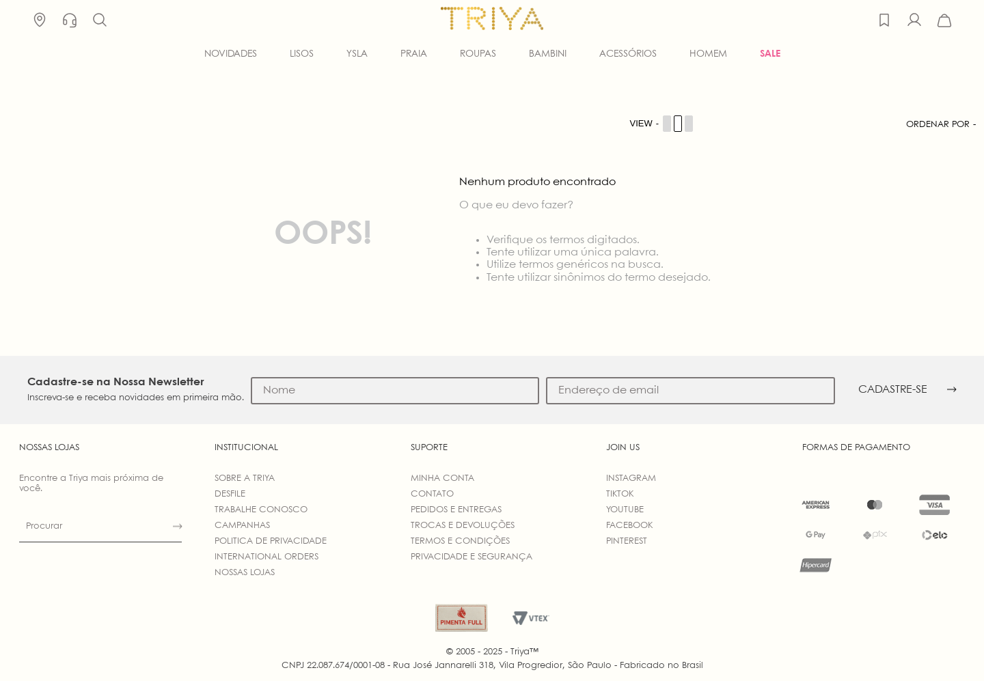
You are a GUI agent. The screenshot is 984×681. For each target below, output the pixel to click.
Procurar (44, 526)
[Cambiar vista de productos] (662, 124)
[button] (100, 20)
